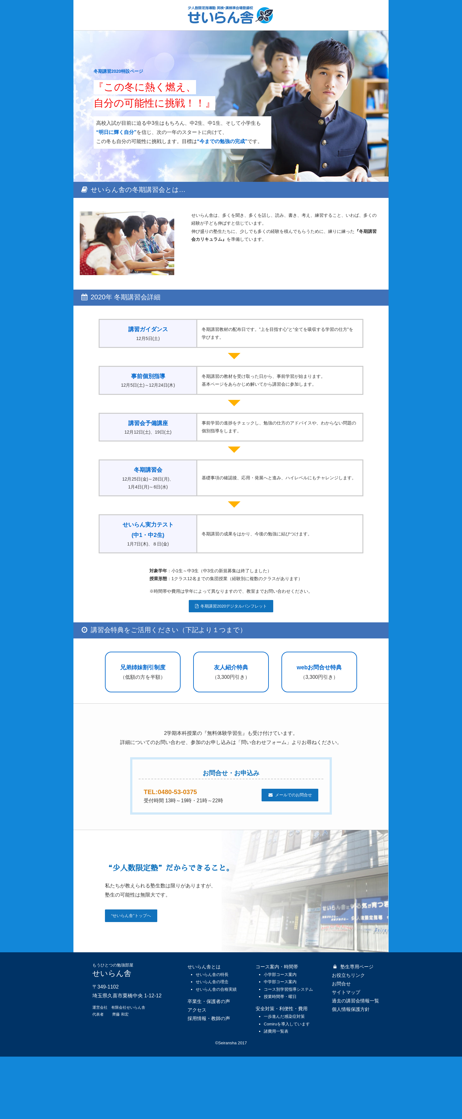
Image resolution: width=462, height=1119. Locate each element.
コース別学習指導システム (288, 1051)
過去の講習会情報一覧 (355, 1063)
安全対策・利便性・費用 (282, 1071)
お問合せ (341, 1046)
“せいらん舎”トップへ (131, 978)
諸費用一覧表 (276, 1094)
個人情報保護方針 (351, 1071)
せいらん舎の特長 (212, 1037)
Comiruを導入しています (287, 1086)
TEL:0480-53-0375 (178, 854)
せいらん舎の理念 (212, 1044)
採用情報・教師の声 (209, 1080)
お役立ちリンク (348, 1037)
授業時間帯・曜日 (280, 1059)
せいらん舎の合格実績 (216, 1051)
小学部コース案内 (280, 1037)
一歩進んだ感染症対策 (284, 1079)
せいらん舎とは (204, 1029)
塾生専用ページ (352, 1029)
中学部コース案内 (280, 1044)
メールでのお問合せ (290, 857)
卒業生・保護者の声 (209, 1063)
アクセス (197, 1072)
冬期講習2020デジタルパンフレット (231, 652)
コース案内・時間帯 (277, 1029)
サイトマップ (346, 1054)
